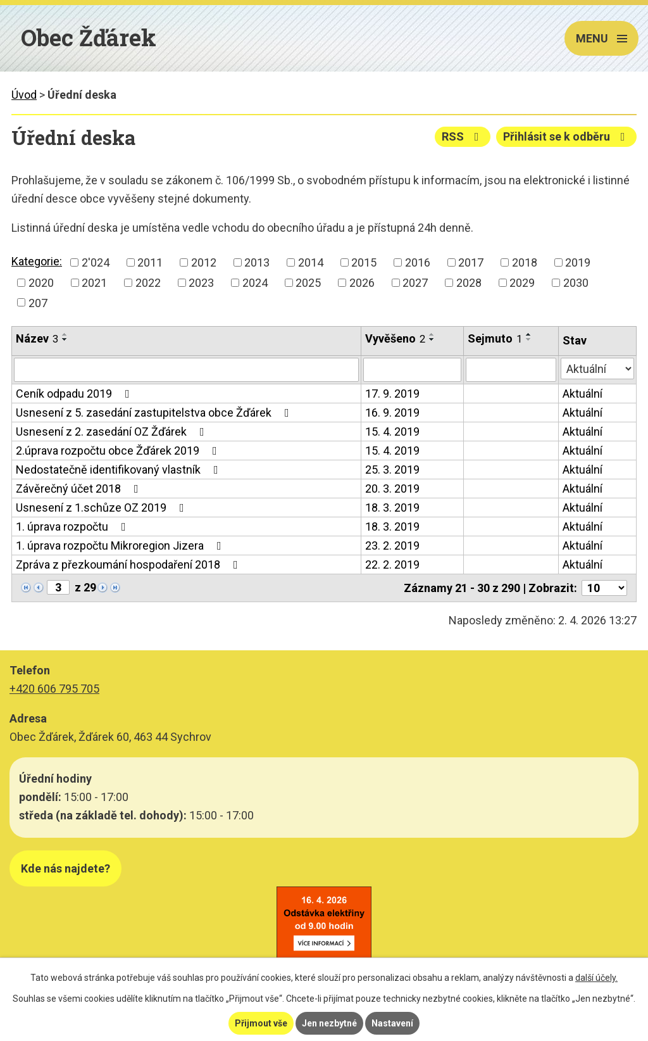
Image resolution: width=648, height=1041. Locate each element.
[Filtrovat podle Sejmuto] (511, 370)
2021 (94, 282)
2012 (203, 262)
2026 (362, 282)
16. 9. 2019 (392, 412)
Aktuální (582, 393)
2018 (524, 262)
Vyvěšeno (395, 338)
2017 (470, 262)
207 (37, 302)
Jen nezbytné (329, 1023)
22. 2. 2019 (392, 564)
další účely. (596, 978)
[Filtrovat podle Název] (186, 370)
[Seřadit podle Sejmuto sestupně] (529, 339)
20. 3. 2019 (392, 488)
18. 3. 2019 (392, 507)
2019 (577, 262)
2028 (469, 282)
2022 (148, 282)
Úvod (24, 94)
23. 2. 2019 (392, 545)
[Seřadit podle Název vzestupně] (65, 334)
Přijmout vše (261, 1023)
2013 (257, 262)
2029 (522, 282)
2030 (576, 282)
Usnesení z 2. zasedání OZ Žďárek (112, 431)
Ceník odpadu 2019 (75, 393)
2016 (417, 262)
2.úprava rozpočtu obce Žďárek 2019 (119, 450)
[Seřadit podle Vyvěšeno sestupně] (432, 339)
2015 (364, 262)
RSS (463, 136)
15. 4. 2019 (392, 431)
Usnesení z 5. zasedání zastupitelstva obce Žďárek (155, 412)
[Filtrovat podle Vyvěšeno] (412, 370)
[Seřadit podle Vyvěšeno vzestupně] (432, 334)
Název (37, 338)
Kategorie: (36, 261)
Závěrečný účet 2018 (80, 488)
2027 (415, 282)
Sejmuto (495, 338)
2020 (41, 282)
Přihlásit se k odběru (566, 136)
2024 (255, 282)
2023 (201, 282)
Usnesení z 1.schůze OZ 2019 (102, 507)
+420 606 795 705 (54, 688)
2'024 (95, 262)
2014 (310, 262)
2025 (308, 282)
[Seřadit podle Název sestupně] (65, 339)
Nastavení (392, 1023)
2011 (150, 262)
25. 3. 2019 (392, 469)
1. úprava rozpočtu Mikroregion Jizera (121, 545)
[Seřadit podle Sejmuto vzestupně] (529, 334)
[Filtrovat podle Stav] (597, 368)
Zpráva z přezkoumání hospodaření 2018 (129, 564)
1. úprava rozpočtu (73, 526)
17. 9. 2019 (392, 393)
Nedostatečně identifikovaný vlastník (119, 469)
